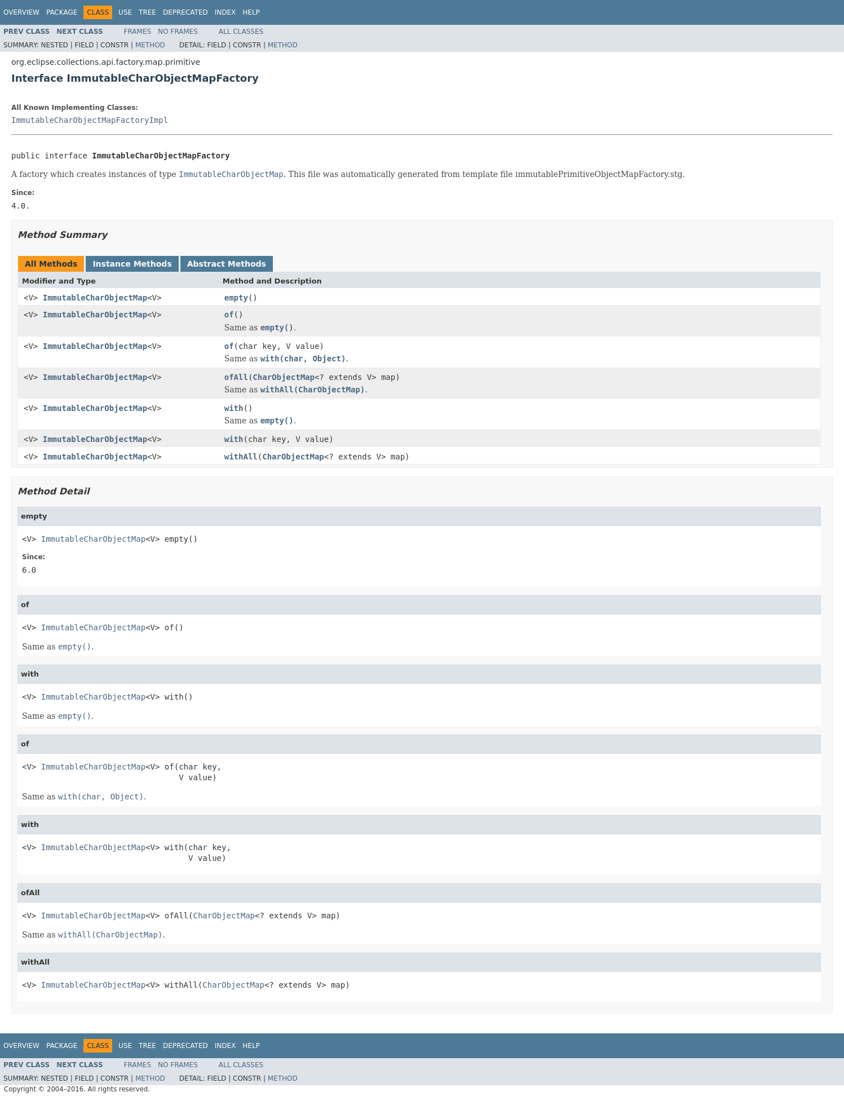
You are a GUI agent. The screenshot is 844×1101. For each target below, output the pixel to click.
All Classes (241, 32)
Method (150, 45)
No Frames (178, 32)
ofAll (236, 377)
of (229, 314)
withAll (241, 456)
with (234, 408)
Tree (147, 12)
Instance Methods (131, 263)
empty (236, 297)
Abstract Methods (226, 263)
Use (125, 12)
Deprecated (185, 12)
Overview (21, 12)
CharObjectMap (284, 377)
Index (225, 12)
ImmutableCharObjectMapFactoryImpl (89, 120)
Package (61, 12)
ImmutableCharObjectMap (95, 297)
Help (251, 12)
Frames (138, 32)
